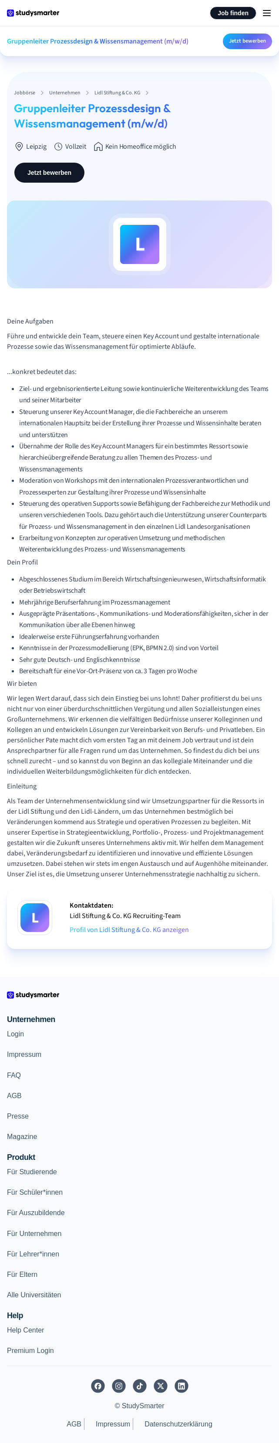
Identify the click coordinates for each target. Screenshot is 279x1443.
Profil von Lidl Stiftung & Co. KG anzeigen (129, 930)
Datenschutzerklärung (178, 1424)
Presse (18, 1116)
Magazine (22, 1136)
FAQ (14, 1075)
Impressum (24, 1054)
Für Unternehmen (34, 1233)
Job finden (233, 13)
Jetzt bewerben (247, 41)
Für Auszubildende (36, 1212)
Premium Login (30, 1350)
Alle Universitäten (34, 1295)
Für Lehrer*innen (33, 1254)
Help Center (25, 1330)
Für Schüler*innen (35, 1192)
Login (15, 1034)
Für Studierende (32, 1172)
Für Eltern (22, 1274)
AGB (14, 1095)
